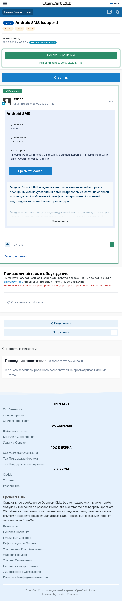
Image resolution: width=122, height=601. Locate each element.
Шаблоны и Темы (15, 431)
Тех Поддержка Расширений (23, 464)
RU (114, 3)
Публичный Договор (17, 537)
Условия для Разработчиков (22, 549)
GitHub (7, 474)
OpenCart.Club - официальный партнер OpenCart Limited (61, 590)
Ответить (61, 77)
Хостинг (8, 480)
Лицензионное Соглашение (22, 572)
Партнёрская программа (20, 566)
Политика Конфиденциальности (25, 577)
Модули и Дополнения (18, 437)
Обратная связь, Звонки (33, 158)
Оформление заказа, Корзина (63, 154)
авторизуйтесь (13, 281)
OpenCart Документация (20, 453)
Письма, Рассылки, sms (26, 154)
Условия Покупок (15, 555)
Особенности (12, 409)
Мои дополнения (16, 256)
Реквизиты (10, 526)
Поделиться (61, 323)
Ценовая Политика (16, 532)
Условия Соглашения (17, 560)
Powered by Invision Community (61, 594)
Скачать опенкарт (16, 421)
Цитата (18, 244)
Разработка (11, 486)
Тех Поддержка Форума (20, 458)
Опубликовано (33, 103)
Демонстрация (13, 415)
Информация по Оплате (19, 543)
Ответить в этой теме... (26, 302)
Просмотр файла (30, 171)
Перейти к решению (61, 55)
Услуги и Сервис (14, 442)
